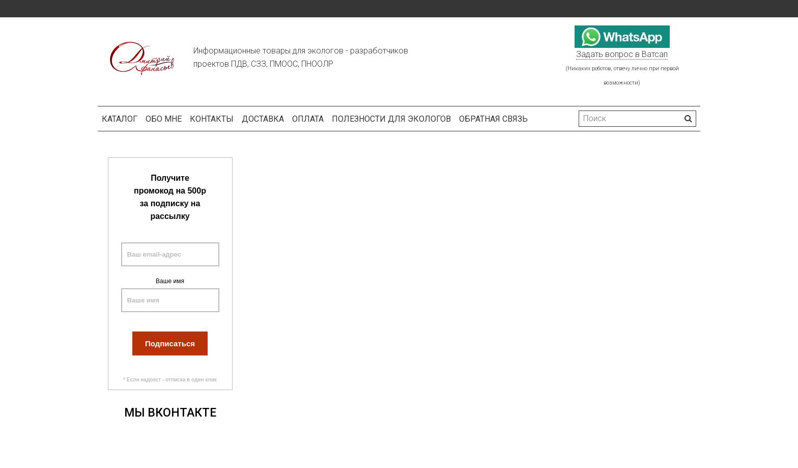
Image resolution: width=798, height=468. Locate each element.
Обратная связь (493, 119)
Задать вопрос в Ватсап (622, 54)
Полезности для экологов (391, 119)
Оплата (308, 119)
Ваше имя (170, 281)
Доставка (263, 119)
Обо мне (164, 119)
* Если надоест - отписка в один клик (170, 379)
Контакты (212, 119)
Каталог (119, 119)
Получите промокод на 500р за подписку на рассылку (170, 197)
